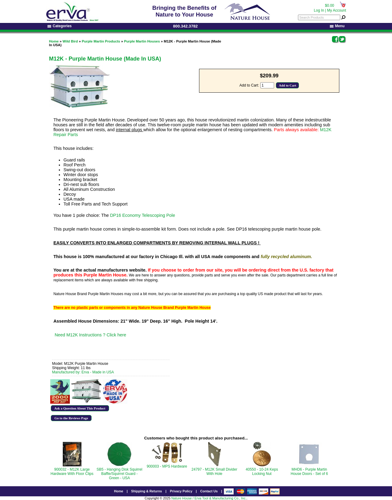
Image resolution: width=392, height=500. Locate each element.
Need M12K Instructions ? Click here (90, 334)
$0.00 (329, 5)
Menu (337, 26)
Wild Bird (70, 41)
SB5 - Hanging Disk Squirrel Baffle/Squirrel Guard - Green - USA (119, 473)
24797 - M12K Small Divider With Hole (214, 471)
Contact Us (209, 491)
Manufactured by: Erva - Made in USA (83, 372)
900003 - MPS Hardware (167, 466)
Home (54, 41)
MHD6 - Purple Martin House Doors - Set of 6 (309, 471)
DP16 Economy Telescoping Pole (142, 215)
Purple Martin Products (101, 41)
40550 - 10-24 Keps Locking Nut (262, 471)
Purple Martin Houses (142, 41)
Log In (319, 10)
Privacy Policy (181, 491)
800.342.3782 (185, 26)
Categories (59, 26)
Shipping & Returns (146, 491)
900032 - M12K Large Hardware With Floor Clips (72, 471)
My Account (336, 10)
